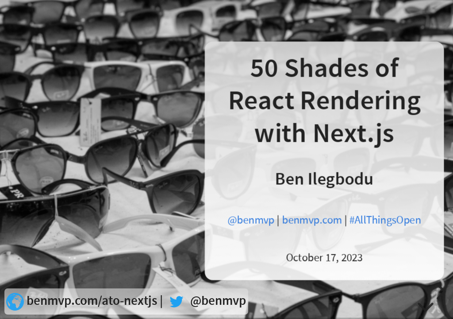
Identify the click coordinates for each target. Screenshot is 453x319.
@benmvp (251, 220)
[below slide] (426, 306)
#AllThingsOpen (385, 220)
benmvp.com (312, 220)
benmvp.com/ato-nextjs (92, 301)
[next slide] (440, 292)
